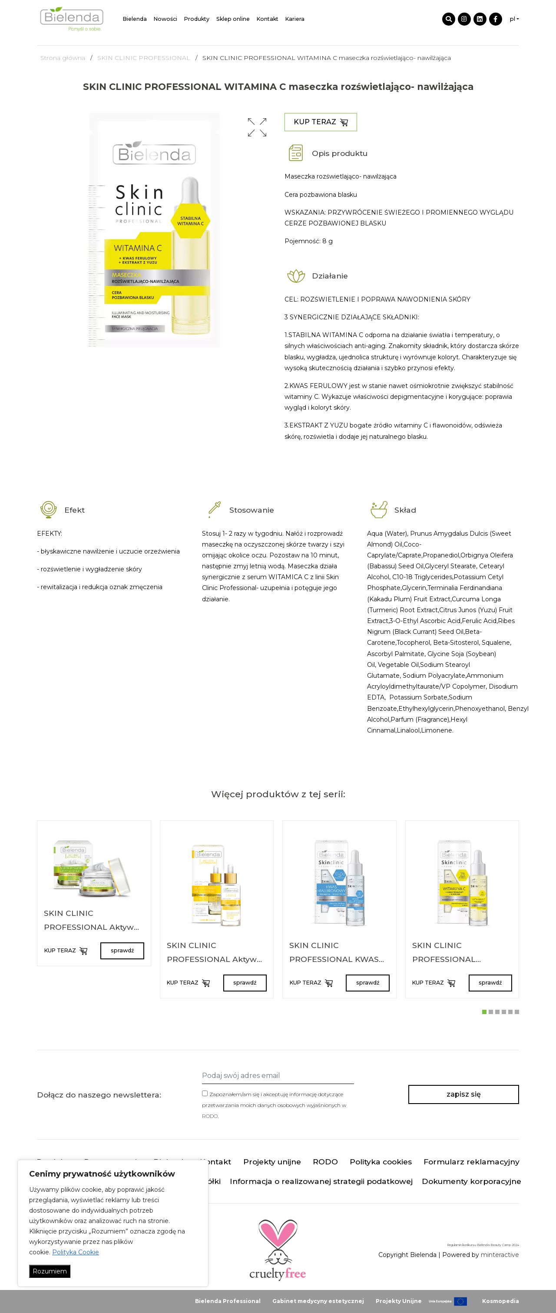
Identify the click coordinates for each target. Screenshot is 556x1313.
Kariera (294, 19)
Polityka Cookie (75, 1252)
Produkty (196, 19)
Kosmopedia (500, 1301)
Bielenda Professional (228, 1301)
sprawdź (122, 950)
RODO (210, 1116)
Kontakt (267, 19)
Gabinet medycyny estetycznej (318, 1301)
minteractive (500, 1255)
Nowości (165, 19)
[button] (257, 127)
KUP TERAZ (321, 122)
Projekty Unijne (399, 1301)
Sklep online (233, 19)
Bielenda (135, 19)
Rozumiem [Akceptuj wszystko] (50, 1271)
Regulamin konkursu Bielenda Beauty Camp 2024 (483, 1245)
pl (512, 19)
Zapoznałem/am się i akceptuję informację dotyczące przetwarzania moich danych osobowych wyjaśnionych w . (274, 1105)
